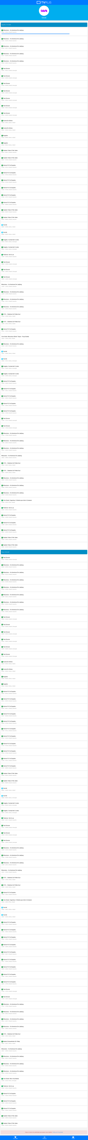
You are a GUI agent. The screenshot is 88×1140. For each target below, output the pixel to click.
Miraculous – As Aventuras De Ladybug (13, 30)
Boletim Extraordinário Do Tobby (11, 1041)
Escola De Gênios (7, 120)
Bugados (5, 135)
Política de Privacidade (58, 1132)
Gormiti (5, 224)
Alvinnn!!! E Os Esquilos (9, 165)
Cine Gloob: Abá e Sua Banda (11, 1078)
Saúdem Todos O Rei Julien (10, 150)
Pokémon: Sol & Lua (8, 254)
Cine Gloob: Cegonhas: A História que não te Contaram (17, 500)
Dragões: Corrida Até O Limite (11, 239)
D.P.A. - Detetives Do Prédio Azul (11, 314)
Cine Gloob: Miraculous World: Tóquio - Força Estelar (15, 336)
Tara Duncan (6, 68)
